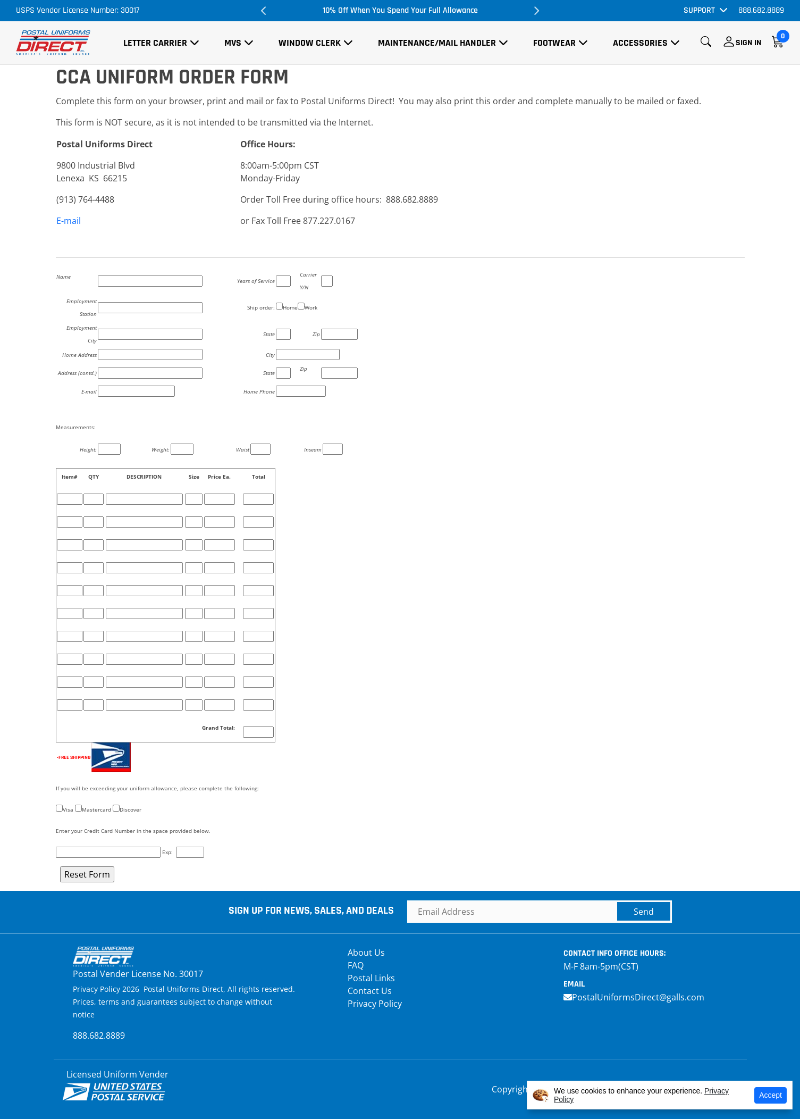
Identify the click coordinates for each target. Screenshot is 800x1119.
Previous (264, 10)
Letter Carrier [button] (155, 43)
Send (644, 911)
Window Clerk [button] (310, 43)
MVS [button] (232, 43)
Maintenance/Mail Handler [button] (437, 43)
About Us (366, 952)
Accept (770, 1095)
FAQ (356, 965)
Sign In (748, 42)
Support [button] (699, 10)
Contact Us (370, 991)
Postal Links (371, 978)
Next (535, 10)
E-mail (68, 221)
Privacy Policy (375, 1003)
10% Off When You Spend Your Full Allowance (400, 10)
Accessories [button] (640, 43)
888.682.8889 (761, 10)
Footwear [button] (554, 43)
